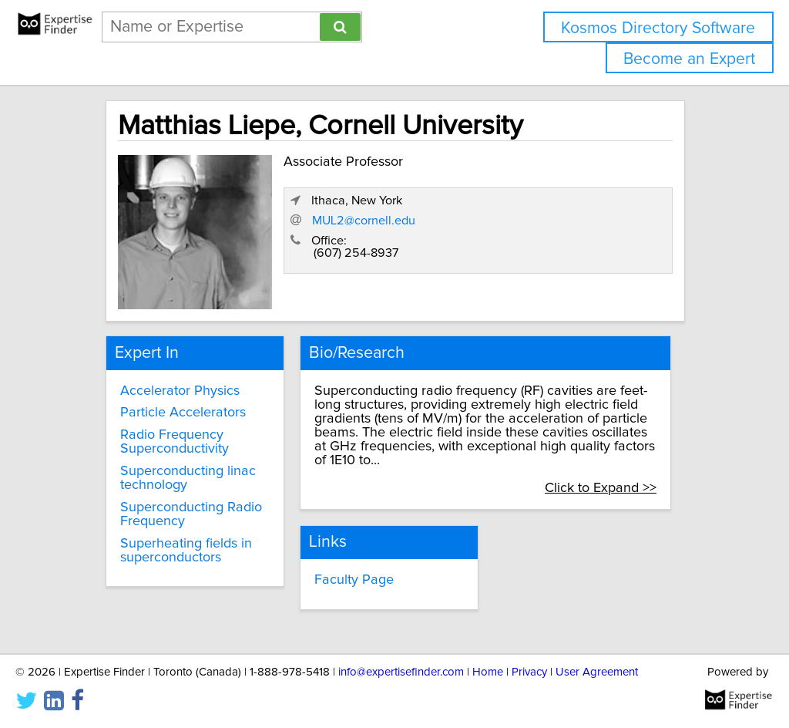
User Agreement (597, 672)
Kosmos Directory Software (658, 28)
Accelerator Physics (180, 391)
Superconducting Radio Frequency (191, 514)
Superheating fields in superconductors (186, 551)
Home (487, 672)
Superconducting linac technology (188, 478)
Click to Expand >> (600, 488)
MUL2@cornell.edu (363, 220)
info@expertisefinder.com (401, 672)
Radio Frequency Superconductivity (174, 442)
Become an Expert (689, 59)
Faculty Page (354, 580)
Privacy (529, 672)
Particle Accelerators (183, 413)
